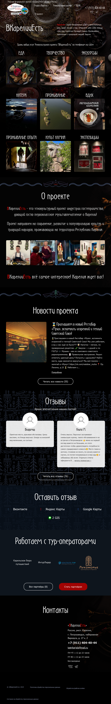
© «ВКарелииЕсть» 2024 (15, 695)
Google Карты (88, 509)
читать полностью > (82, 460)
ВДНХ (78, 5)
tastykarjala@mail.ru (78, 647)
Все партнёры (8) (38, 586)
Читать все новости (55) (55, 381)
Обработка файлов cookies (75, 695)
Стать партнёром (73, 586)
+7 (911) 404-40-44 (82, 642)
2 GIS (54, 517)
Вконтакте (16, 509)
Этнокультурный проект (62, 5)
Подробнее (57, 372)
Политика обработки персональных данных (45, 695)
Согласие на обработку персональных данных (22, 703)
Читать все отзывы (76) (55, 476)
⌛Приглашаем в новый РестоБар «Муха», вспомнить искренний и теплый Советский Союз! (77, 328)
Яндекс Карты (52, 509)
